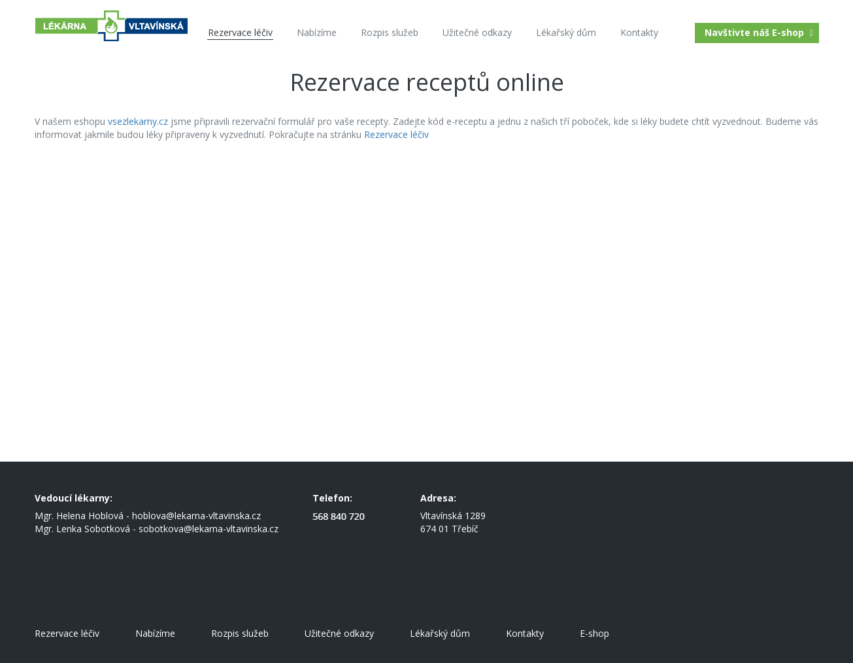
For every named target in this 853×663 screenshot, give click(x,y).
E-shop (594, 633)
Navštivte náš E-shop (760, 32)
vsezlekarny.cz (138, 121)
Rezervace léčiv (396, 134)
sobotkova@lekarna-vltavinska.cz (208, 528)
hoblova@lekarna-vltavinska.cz (196, 515)
